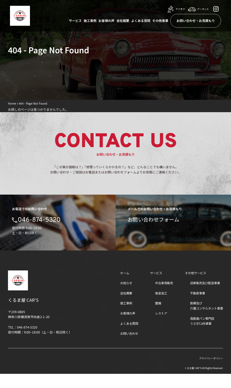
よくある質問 (140, 20)
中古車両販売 (161, 297)
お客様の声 (106, 20)
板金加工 (158, 307)
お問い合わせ (125, 347)
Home (12, 103)
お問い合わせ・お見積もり (195, 20)
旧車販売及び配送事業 (204, 297)
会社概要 (122, 20)
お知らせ (122, 297)
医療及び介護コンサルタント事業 (205, 320)
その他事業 (160, 20)
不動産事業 (196, 307)
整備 (155, 317)
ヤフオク (175, 9)
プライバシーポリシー (211, 372)
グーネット (198, 9)
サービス (75, 20)
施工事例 (90, 20)
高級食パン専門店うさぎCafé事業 (201, 335)
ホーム (120, 286)
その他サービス (194, 286)
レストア (158, 327)
